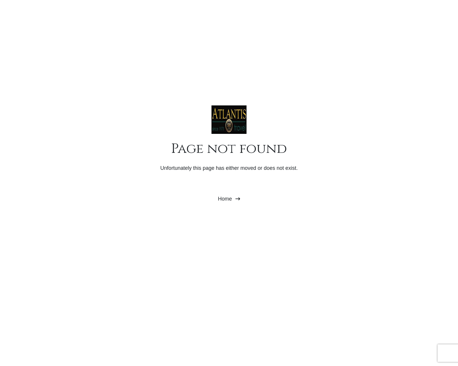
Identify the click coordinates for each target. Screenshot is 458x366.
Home (229, 199)
